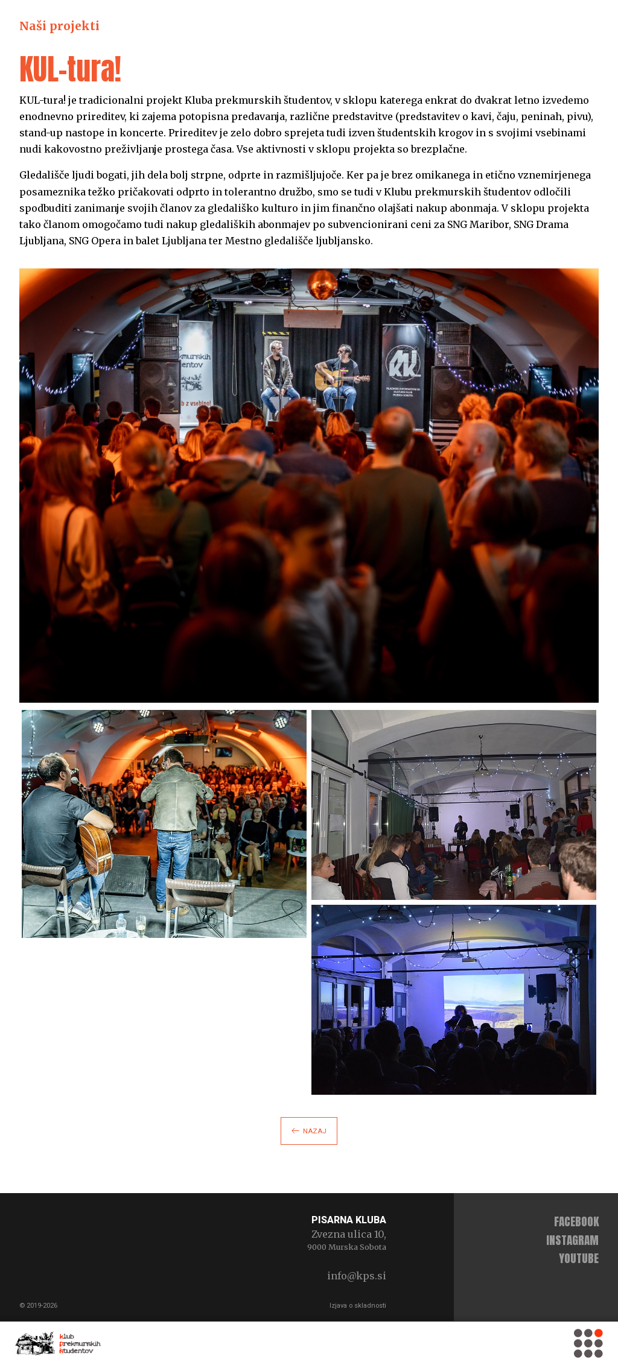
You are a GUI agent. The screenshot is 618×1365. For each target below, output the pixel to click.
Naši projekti (59, 26)
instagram (572, 1240)
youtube (579, 1258)
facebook (576, 1221)
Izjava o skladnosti (358, 1306)
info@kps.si (356, 1276)
